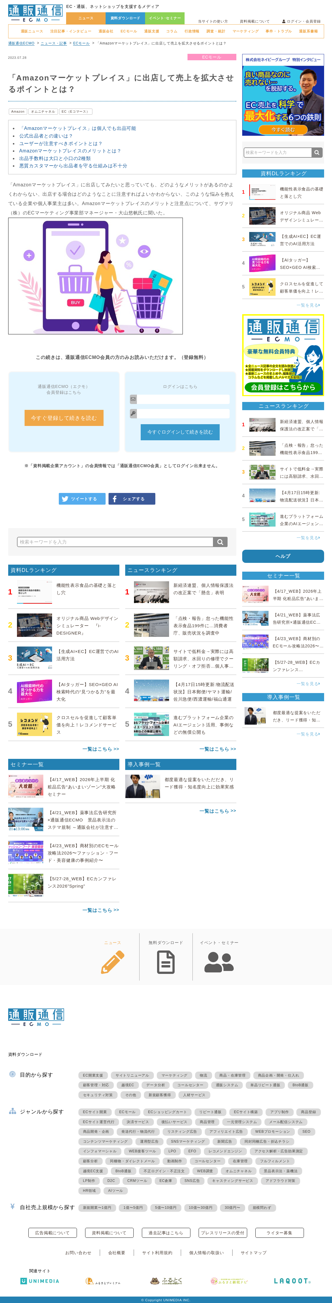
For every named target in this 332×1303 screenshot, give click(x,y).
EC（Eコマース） (76, 111)
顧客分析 (90, 1161)
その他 (130, 1095)
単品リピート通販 (265, 1085)
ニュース (85, 18)
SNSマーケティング (188, 1141)
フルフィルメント (275, 1161)
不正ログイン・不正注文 (164, 1171)
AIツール (115, 1191)
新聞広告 (224, 1141)
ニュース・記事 (54, 43)
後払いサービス (174, 1122)
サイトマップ (254, 1252)
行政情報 (192, 31)
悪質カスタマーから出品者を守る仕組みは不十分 (73, 165)
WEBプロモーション (272, 1132)
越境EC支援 (93, 1171)
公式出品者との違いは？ (46, 135)
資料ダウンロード (126, 18)
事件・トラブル (279, 31)
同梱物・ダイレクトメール (132, 1161)
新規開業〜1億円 (97, 1208)
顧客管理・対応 (96, 1085)
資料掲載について (255, 21)
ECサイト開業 (95, 1112)
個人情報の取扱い (206, 1252)
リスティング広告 (182, 1132)
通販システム (227, 1085)
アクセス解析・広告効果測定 (278, 1151)
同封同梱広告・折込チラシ (267, 1141)
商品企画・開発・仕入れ (278, 1075)
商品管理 (207, 1122)
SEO (306, 1132)
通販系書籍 (308, 31)
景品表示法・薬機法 (280, 1171)
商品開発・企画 (96, 1132)
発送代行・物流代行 (138, 1132)
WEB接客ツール (142, 1151)
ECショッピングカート (167, 1112)
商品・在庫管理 (232, 1075)
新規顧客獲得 (160, 1095)
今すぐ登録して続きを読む (64, 418)
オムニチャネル (43, 111)
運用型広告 (149, 1141)
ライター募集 (279, 1232)
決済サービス (138, 1122)
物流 (203, 1075)
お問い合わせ (78, 1252)
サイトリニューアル (132, 1075)
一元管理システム (242, 1122)
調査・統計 (216, 31)
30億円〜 (232, 1208)
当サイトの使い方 (213, 21)
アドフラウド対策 (280, 1181)
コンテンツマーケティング (105, 1141)
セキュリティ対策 (98, 1095)
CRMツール (137, 1181)
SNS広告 (192, 1181)
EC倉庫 (165, 1181)
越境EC (127, 1085)
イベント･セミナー (165, 18)
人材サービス (194, 1095)
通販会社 (106, 31)
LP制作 (89, 1181)
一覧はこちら (97, 749)
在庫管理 (240, 1161)
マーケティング (246, 31)
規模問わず (262, 1208)
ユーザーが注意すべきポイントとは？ (61, 143)
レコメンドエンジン (225, 1151)
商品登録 (308, 1112)
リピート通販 (210, 1112)
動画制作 (174, 1161)
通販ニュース (32, 31)
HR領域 (89, 1191)
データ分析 (155, 1085)
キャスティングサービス (232, 1181)
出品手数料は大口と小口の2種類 (55, 158)
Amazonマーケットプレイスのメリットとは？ (70, 150)
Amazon (18, 111)
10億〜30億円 (201, 1208)
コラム (172, 31)
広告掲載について (52, 1232)
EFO (192, 1151)
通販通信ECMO (21, 43)
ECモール (129, 31)
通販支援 (151, 31)
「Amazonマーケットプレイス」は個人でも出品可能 (78, 128)
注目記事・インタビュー (71, 31)
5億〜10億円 (166, 1208)
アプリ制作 (279, 1112)
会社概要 (116, 1252)
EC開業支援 (93, 1075)
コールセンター (190, 1085)
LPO (172, 1151)
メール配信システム (286, 1122)
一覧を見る (308, 305)
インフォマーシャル (100, 1151)
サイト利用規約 (157, 1252)
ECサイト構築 (246, 1112)
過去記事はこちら (166, 1232)
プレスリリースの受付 (222, 1232)
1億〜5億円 (133, 1208)
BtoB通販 (301, 1085)
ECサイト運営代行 (99, 1122)
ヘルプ (283, 556)
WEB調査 (205, 1171)
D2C (111, 1181)
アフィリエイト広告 (226, 1132)
